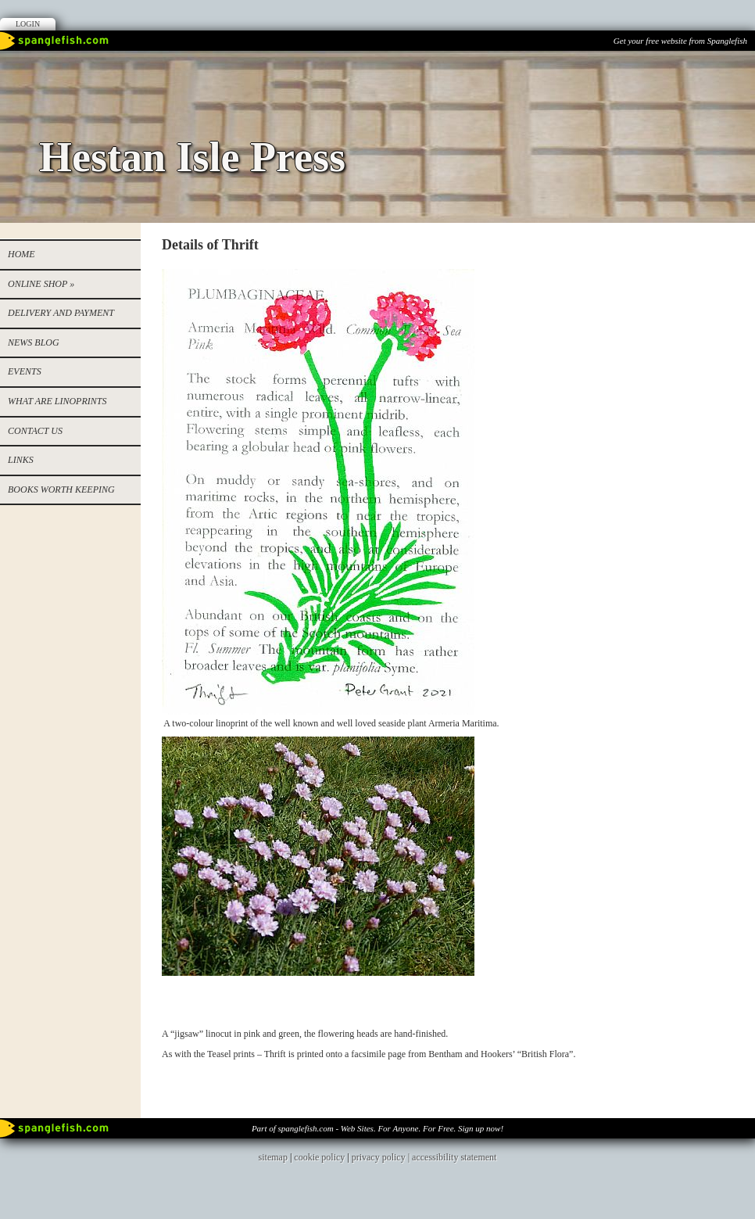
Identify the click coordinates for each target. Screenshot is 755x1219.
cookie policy (319, 1157)
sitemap (273, 1157)
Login (28, 24)
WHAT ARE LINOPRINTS (57, 401)
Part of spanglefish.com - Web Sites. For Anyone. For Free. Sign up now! (377, 1128)
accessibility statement (454, 1157)
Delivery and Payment (61, 312)
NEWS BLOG (33, 342)
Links (21, 459)
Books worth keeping (61, 489)
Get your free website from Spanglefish (680, 40)
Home (21, 254)
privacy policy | (382, 1157)
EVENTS (24, 371)
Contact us (35, 430)
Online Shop (41, 283)
